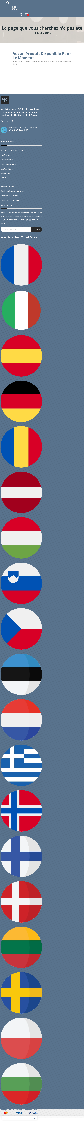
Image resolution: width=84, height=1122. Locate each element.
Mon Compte (5, 155)
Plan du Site (5, 174)
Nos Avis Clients (7, 169)
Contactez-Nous (7, 160)
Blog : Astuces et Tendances (12, 150)
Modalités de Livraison (9, 196)
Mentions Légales (7, 186)
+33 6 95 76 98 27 (18, 130)
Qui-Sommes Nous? (8, 164)
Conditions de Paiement (10, 200)
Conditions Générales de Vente (12, 191)
